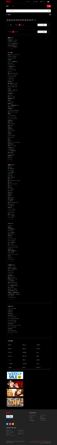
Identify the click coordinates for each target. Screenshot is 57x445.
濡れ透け (10, 249)
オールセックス (12, 56)
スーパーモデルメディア (13, 318)
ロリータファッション (13, 254)
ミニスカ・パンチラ (12, 118)
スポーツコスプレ (12, 239)
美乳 (10, 167)
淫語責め (10, 128)
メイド (10, 237)
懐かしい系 (11, 287)
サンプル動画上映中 (13, 285)
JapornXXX (11, 315)
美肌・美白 (11, 234)
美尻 (10, 182)
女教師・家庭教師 (12, 250)
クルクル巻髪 (11, 172)
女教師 (10, 235)
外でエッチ (11, 137)
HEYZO (10, 311)
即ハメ (10, 157)
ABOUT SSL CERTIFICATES (9, 420)
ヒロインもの (11, 252)
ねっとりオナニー (12, 85)
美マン (10, 190)
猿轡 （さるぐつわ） (12, 73)
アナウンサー (11, 259)
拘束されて (11, 106)
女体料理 (10, 120)
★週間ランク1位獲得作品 (13, 292)
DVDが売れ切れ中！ (12, 290)
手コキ (10, 91)
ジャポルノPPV (43, 415)
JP (49, 1)
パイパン (10, 170)
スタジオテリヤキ (12, 320)
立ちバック (11, 130)
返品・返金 (8, 433)
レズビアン (11, 80)
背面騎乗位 (11, 98)
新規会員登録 (43, 418)
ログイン (29, 1)
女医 (9, 255)
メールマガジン (43, 420)
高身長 (10, 207)
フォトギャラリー (12, 284)
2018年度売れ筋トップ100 (14, 294)
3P (9, 88)
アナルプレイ (11, 135)
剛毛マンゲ (11, 214)
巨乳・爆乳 (11, 168)
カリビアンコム (12, 308)
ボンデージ (11, 64)
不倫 (9, 140)
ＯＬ (9, 225)
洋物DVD (31, 417)
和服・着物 (11, 199)
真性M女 (10, 194)
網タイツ (10, 244)
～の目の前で (11, 149)
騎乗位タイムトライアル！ (13, 54)
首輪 (9, 100)
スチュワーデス (11, 240)
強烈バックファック (13, 112)
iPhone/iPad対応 (12, 45)
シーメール (10, 217)
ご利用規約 (31, 420)
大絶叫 (10, 133)
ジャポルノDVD (32, 415)
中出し (10, 63)
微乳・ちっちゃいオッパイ (14, 180)
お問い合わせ (21, 430)
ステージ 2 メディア (12, 332)
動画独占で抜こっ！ (12, 279)
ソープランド (11, 115)
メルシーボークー (12, 316)
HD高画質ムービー (12, 40)
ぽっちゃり (11, 212)
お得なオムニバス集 (12, 289)
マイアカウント (21, 432)
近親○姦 (10, 81)
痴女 (10, 178)
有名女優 (10, 275)
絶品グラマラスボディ (13, 202)
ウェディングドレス (12, 245)
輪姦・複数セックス (12, 83)
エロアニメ (11, 270)
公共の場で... (11, 147)
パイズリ (10, 101)
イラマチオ (11, 78)
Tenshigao (10, 328)
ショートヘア (11, 209)
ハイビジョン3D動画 (13, 46)
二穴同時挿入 (11, 66)
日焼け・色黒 (11, 177)
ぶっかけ (10, 68)
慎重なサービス (21, 433)
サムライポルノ (11, 330)
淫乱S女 (10, 192)
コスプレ (10, 230)
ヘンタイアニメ (11, 297)
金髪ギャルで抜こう (12, 282)
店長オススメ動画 (12, 268)
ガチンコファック (12, 74)
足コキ (10, 95)
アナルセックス (12, 58)
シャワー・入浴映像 (13, 61)
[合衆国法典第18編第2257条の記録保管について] (41, 440)
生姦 (10, 59)
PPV (13, 6)
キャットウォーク (12, 322)
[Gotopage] (42, 25)
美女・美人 (11, 204)
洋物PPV (41, 417)
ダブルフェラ (11, 123)
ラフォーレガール (12, 327)
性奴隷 (10, 127)
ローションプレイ (12, 117)
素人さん (10, 197)
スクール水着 (11, 232)
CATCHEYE (10, 323)
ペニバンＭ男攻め (12, 150)
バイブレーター (12, 69)
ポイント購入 (35, 1)
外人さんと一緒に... (12, 86)
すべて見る (10, 48)
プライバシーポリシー (10, 435)
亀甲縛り (10, 103)
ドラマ (10, 273)
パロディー (11, 272)
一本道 (10, 310)
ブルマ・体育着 (11, 242)
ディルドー (11, 154)
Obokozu (10, 313)
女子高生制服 (11, 228)
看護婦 (10, 227)
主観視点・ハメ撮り (12, 90)
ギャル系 (10, 200)
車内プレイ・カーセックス (14, 142)
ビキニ (10, 257)
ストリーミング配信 (13, 43)
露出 (9, 138)
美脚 (10, 187)
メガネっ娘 (11, 189)
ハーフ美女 (11, 205)
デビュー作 (11, 295)
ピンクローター (12, 76)
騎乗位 (10, 122)
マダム (10, 175)
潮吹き (10, 125)
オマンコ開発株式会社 (13, 105)
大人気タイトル (12, 267)
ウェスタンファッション (13, 247)
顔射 (9, 132)
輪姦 (9, 113)
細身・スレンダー (12, 183)
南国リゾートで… (12, 145)
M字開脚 (10, 108)
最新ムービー (11, 277)
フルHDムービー (12, 41)
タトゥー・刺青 (11, 215)
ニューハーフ (11, 210)
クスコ (10, 159)
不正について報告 (9, 432)
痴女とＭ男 (10, 152)
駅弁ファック (11, 96)
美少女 (10, 173)
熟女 (9, 185)
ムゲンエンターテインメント (14, 325)
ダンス (10, 71)
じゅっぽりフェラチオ (13, 110)
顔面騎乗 (10, 155)
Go (48, 25)
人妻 (9, 195)
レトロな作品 (11, 280)
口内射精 (10, 93)
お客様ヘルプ (42, 1)
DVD (7, 6)
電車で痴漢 (11, 144)
